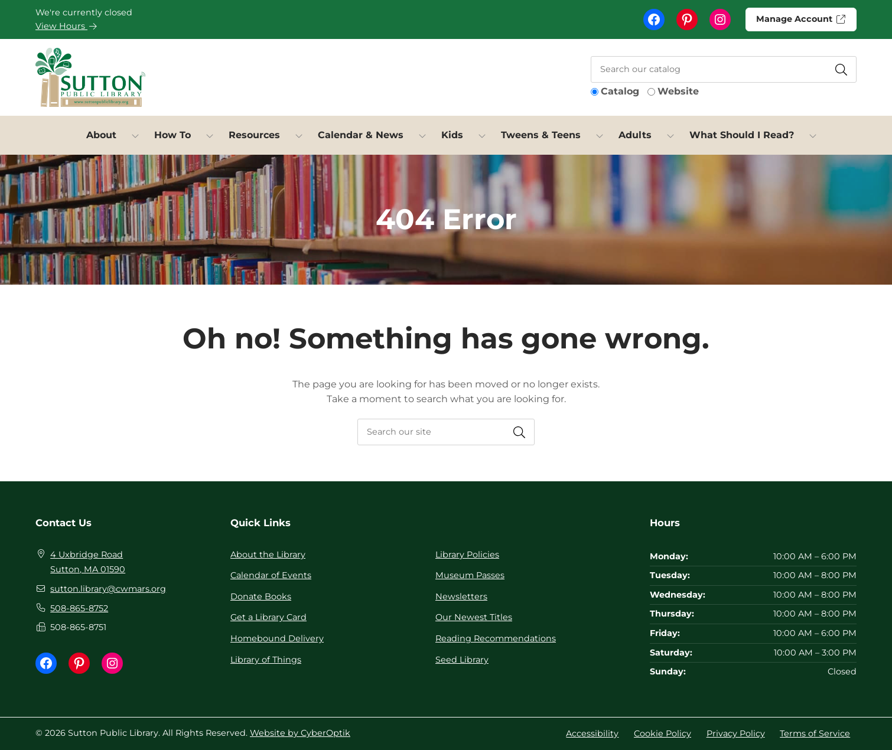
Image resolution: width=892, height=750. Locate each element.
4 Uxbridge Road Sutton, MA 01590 (87, 562)
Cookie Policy (662, 733)
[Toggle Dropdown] (135, 135)
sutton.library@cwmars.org (108, 588)
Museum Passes (469, 575)
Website (678, 91)
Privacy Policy (736, 733)
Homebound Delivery (277, 638)
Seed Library (462, 659)
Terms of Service (815, 733)
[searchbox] (446, 432)
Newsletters (461, 596)
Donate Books (260, 596)
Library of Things (265, 659)
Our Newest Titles (473, 617)
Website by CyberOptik (300, 733)
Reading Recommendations (495, 638)
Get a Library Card (268, 617)
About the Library (267, 554)
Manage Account (800, 19)
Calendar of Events (270, 575)
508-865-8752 (79, 608)
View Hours (66, 26)
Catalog (620, 91)
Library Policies (467, 554)
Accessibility (592, 733)
